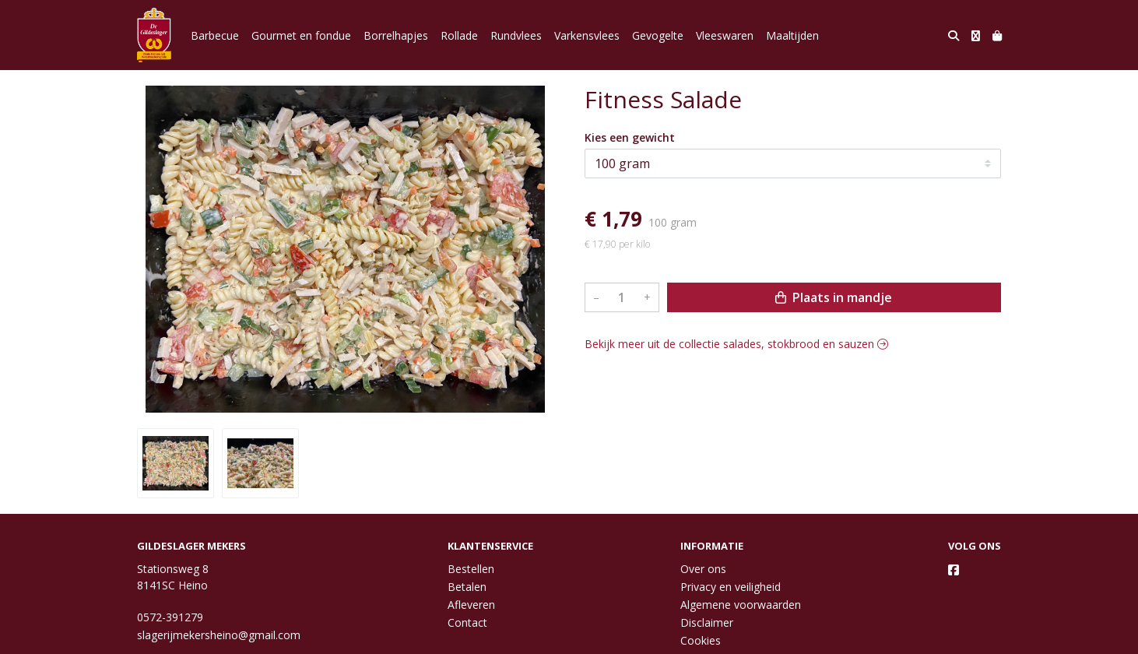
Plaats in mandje (833, 297)
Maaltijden (792, 35)
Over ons (703, 568)
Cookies (700, 640)
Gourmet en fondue (301, 35)
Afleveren (471, 604)
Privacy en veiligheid (730, 586)
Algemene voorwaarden (740, 604)
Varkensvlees (587, 35)
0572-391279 (170, 617)
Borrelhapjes (396, 35)
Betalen (467, 586)
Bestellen (471, 568)
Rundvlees (516, 35)
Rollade (459, 35)
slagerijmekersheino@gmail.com (218, 635)
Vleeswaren (724, 35)
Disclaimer (706, 622)
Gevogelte (657, 35)
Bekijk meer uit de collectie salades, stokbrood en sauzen (736, 343)
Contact (467, 622)
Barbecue (215, 35)
